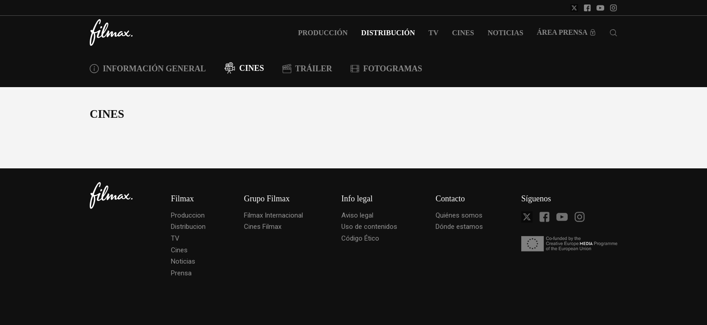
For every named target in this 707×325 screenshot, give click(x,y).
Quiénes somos (459, 215)
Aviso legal (357, 215)
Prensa (181, 273)
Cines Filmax (262, 227)
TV (175, 238)
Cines (179, 250)
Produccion (188, 215)
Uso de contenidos (369, 227)
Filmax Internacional (273, 215)
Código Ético (360, 238)
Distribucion (188, 227)
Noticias (183, 261)
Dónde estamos (459, 227)
